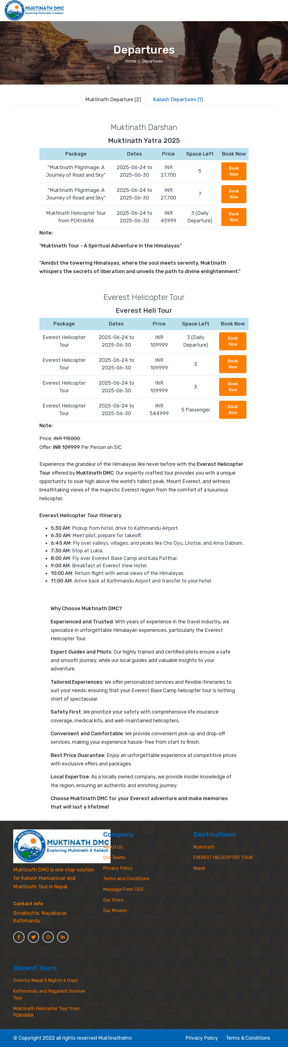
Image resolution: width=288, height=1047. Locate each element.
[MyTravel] (62, 846)
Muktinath (204, 847)
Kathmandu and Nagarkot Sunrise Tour (49, 994)
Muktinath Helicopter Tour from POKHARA (46, 1012)
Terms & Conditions (248, 1038)
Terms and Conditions (126, 878)
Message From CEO (123, 889)
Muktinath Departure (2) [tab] (113, 99)
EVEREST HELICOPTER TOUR (223, 857)
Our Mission (115, 910)
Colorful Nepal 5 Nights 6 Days (45, 980)
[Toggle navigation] (279, 4)
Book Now (234, 171)
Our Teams (114, 857)
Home (130, 61)
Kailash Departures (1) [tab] (178, 99)
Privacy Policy (118, 868)
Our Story (113, 900)
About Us (113, 847)
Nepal (199, 868)
